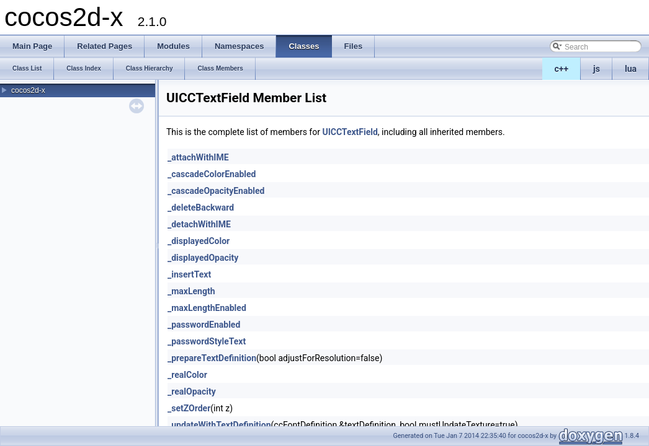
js (596, 69)
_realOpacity (192, 391)
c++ (562, 69)
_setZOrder (189, 408)
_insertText (189, 274)
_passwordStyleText (207, 341)
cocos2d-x (28, 90)
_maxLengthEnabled (207, 308)
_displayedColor (199, 241)
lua (631, 69)
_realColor (187, 375)
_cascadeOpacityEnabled (216, 191)
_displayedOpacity (203, 258)
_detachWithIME (199, 224)
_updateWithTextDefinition (219, 425)
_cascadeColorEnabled (212, 174)
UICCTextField (349, 132)
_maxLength (191, 291)
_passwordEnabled (204, 325)
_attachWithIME (198, 157)
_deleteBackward (201, 207)
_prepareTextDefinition (212, 358)
